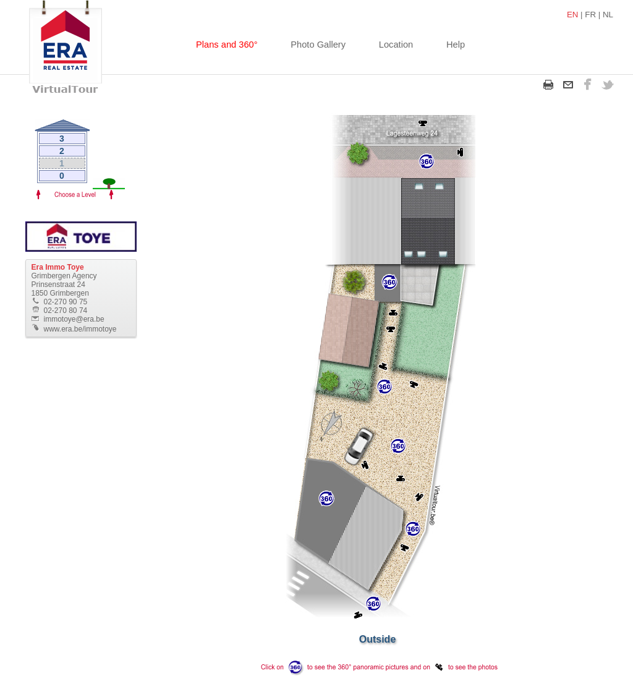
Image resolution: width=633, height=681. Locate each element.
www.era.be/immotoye (80, 329)
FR (590, 14)
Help (455, 44)
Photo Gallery (318, 44)
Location (396, 44)
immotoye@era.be (74, 319)
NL (608, 14)
